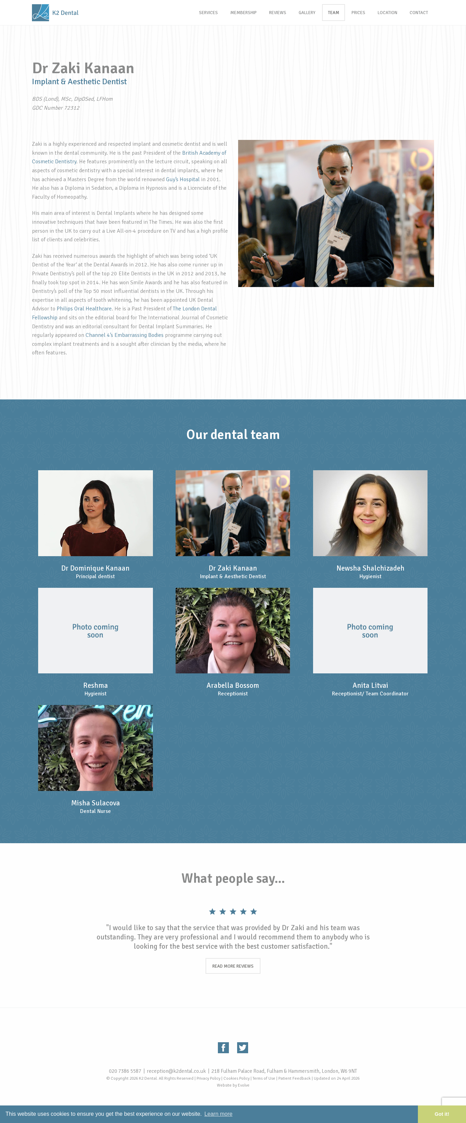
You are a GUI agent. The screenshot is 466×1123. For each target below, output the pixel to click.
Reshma (95, 685)
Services (208, 12)
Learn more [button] (218, 1114)
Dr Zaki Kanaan (233, 568)
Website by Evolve (233, 1085)
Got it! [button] (442, 1114)
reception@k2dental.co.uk (176, 1071)
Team (333, 12)
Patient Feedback (294, 1078)
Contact (419, 12)
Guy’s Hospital (183, 179)
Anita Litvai (370, 685)
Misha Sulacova (95, 803)
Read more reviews (233, 966)
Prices (358, 12)
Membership (243, 12)
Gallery (307, 12)
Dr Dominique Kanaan (95, 568)
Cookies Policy (236, 1078)
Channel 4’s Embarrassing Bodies (125, 335)
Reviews (277, 12)
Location (387, 12)
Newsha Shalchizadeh (370, 568)
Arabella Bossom (233, 685)
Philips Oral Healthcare (84, 308)
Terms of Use (264, 1078)
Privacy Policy (208, 1078)
